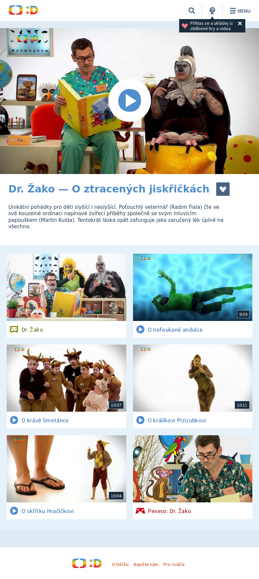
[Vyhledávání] (192, 10)
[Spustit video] (129, 101)
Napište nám (146, 564)
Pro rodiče (173, 564)
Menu (239, 11)
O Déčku (120, 564)
